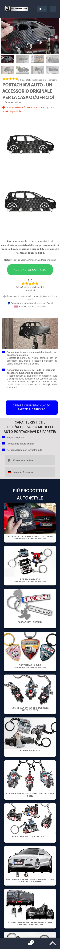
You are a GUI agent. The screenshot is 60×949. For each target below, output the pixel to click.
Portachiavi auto (30, 580)
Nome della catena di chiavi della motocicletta (30, 709)
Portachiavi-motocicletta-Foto (30, 836)
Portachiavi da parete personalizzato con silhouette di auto (30, 880)
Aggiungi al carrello (30, 270)
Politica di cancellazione (30, 252)
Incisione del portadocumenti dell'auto (30, 537)
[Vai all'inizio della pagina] (52, 942)
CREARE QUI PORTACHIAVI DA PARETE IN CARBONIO (31, 407)
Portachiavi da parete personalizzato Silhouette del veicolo (30, 923)
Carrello (17, 941)
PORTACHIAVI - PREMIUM (30, 622)
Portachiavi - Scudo (30, 666)
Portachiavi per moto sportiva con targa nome (30, 794)
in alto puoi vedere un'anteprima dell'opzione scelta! (33, 260)
